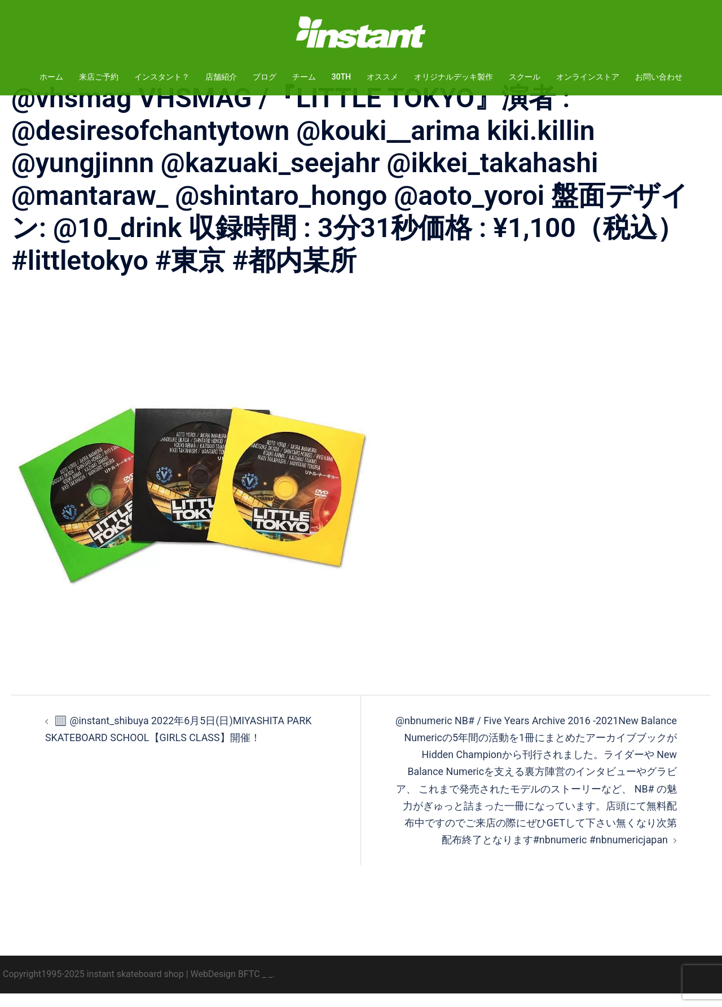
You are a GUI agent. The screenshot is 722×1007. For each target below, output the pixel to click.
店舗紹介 (221, 76)
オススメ (382, 76)
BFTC (249, 987)
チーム (304, 76)
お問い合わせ (659, 76)
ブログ (264, 76)
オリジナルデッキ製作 (453, 76)
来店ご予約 (98, 76)
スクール (524, 76)
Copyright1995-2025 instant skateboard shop (93, 987)
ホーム (51, 76)
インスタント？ (162, 76)
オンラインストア (587, 76)
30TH (341, 76)
